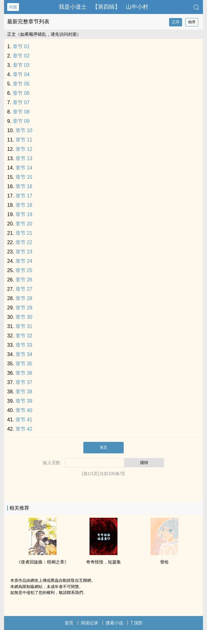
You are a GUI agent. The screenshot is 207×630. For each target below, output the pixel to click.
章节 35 (24, 363)
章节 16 (24, 186)
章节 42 (24, 429)
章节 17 (24, 195)
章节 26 (24, 279)
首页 (69, 622)
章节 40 (24, 410)
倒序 (192, 22)
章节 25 (24, 270)
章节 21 (24, 233)
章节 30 (24, 317)
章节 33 (24, 345)
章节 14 (24, 167)
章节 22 (24, 242)
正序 (175, 22)
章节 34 (24, 354)
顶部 (136, 622)
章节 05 (21, 83)
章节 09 (21, 121)
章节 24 (24, 261)
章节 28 (24, 298)
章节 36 (24, 373)
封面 (13, 7)
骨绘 (164, 561)
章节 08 (21, 111)
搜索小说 (114, 622)
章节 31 (24, 326)
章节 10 (24, 130)
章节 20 (24, 223)
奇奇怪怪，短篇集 (103, 561)
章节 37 (24, 382)
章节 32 (24, 335)
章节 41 (24, 419)
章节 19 (24, 214)
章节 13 (24, 158)
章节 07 (21, 102)
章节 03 (21, 65)
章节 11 (24, 139)
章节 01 (21, 46)
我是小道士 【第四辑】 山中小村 (103, 7)
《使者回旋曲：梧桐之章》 (42, 561)
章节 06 (21, 93)
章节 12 (24, 149)
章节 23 (24, 251)
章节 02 (21, 55)
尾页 (103, 447)
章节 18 (24, 205)
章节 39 (24, 401)
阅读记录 (89, 622)
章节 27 (24, 289)
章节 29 (24, 307)
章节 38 (24, 391)
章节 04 (21, 74)
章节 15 (24, 177)
